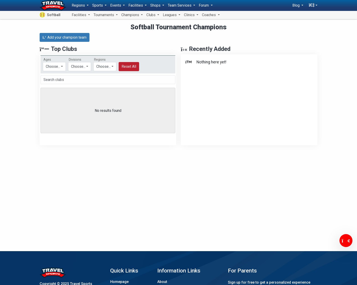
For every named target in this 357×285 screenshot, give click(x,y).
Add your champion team (65, 37)
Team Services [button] (180, 5)
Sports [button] (98, 5)
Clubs (151, 15)
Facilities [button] (136, 5)
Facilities (79, 15)
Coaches (209, 15)
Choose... (103, 66)
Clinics (190, 15)
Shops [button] (155, 5)
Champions (130, 15)
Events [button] (116, 5)
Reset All (129, 66)
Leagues (170, 15)
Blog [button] (296, 5)
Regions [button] (79, 5)
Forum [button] (204, 5)
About (162, 282)
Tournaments (104, 15)
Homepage (119, 282)
